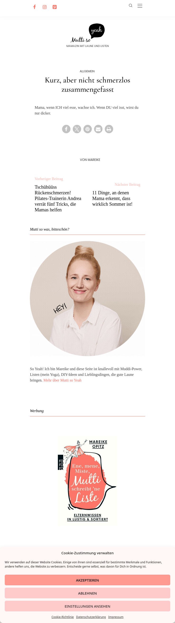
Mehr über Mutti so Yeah (62, 380)
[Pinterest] (54, 7)
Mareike (94, 160)
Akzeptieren (87, 580)
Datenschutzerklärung (91, 617)
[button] (66, 129)
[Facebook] (34, 7)
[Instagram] (44, 7)
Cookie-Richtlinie (62, 617)
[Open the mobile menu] (140, 6)
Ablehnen (87, 593)
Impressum (115, 617)
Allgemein (87, 71)
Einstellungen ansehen (87, 606)
